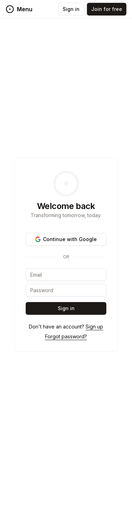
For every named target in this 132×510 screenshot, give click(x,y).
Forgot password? (66, 336)
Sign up (94, 327)
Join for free (106, 9)
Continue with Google (66, 239)
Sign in (71, 9)
